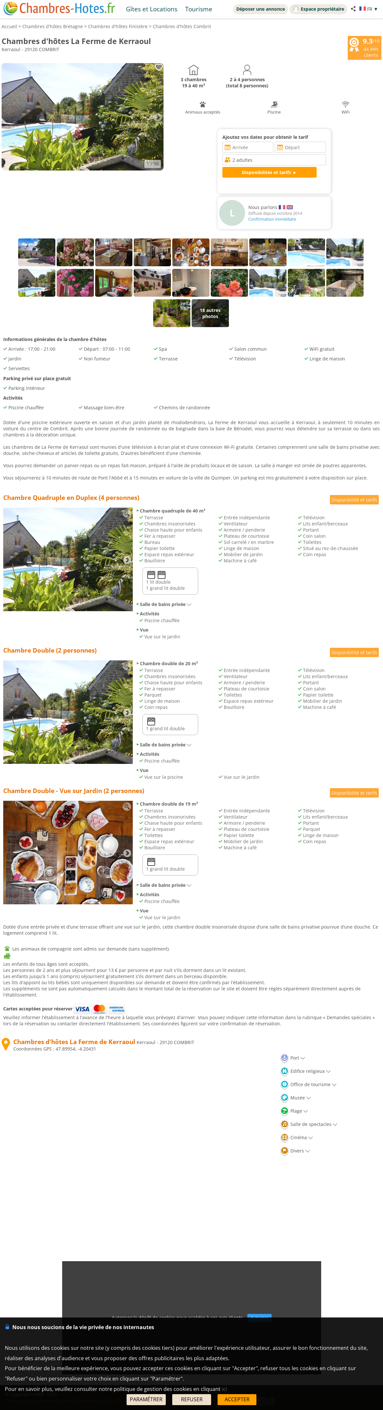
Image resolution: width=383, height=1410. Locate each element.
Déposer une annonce (260, 9)
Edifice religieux (305, 1071)
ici (224, 1389)
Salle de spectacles (309, 1124)
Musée (295, 1098)
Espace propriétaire (318, 9)
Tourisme (198, 9)
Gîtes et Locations (151, 9)
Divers (295, 1151)
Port (292, 1058)
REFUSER (192, 1399)
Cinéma (296, 1137)
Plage (294, 1111)
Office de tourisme (308, 1084)
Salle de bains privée (164, 604)
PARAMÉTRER (146, 1399)
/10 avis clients (364, 47)
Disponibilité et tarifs (354, 500)
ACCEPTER (237, 1399)
